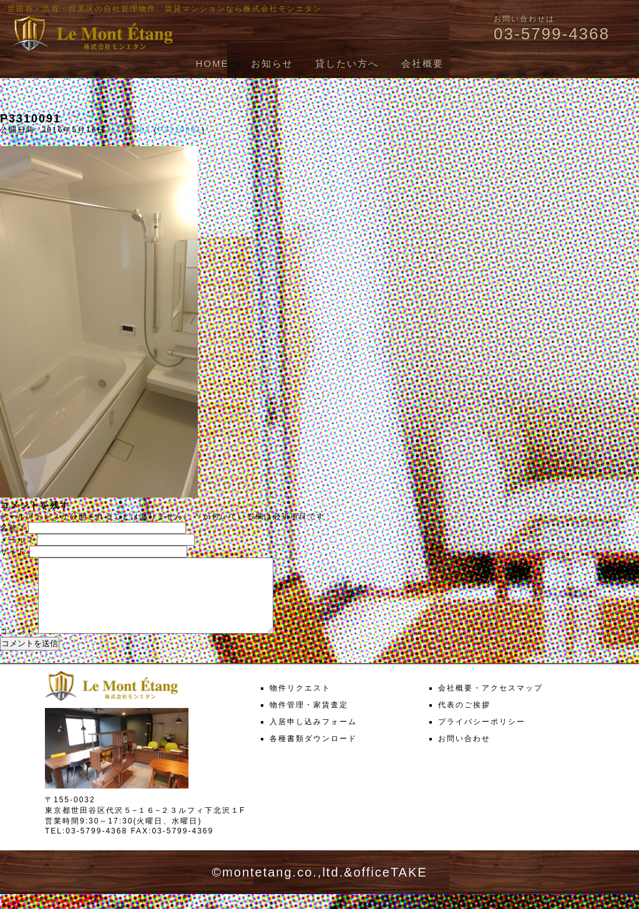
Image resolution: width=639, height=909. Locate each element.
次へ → (47, 140)
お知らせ (272, 63)
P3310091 (179, 129)
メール (17, 540)
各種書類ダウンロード (313, 753)
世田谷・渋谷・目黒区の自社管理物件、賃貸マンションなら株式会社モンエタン (164, 8)
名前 (12, 528)
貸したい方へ (347, 63)
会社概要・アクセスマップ (490, 703)
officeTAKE (390, 887)
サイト (13, 552)
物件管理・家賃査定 (309, 719)
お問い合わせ (464, 753)
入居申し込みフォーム (313, 736)
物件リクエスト (300, 703)
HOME (211, 63)
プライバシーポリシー (481, 736)
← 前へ (14, 140)
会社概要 (422, 63)
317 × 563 (127, 129)
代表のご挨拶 (464, 719)
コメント (17, 646)
